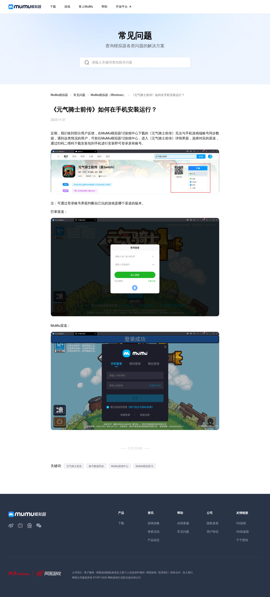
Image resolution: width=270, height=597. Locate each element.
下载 (121, 523)
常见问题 (79, 95)
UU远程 (241, 523)
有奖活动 (153, 531)
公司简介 (77, 572)
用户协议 (213, 531)
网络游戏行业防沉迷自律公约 (124, 577)
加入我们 (188, 572)
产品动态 (153, 540)
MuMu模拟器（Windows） (108, 95)
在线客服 (183, 523)
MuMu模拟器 (59, 95)
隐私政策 (213, 523)
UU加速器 (242, 531)
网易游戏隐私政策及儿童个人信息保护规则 (120, 572)
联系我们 (163, 572)
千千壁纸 (242, 540)
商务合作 (175, 572)
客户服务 (89, 572)
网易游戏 (151, 572)
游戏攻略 (153, 523)
